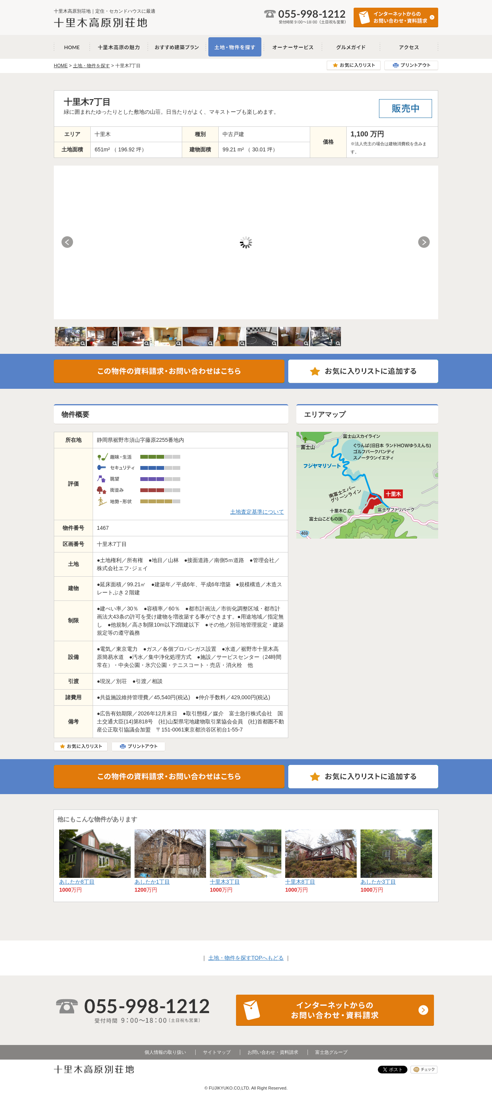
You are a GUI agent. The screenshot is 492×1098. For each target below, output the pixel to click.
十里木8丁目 (300, 882)
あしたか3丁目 (378, 882)
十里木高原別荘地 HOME (72, 47)
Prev (68, 242)
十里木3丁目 (225, 882)
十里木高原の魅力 (119, 47)
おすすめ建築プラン (177, 47)
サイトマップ (217, 1052)
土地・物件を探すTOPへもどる (246, 958)
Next (424, 242)
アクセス (409, 47)
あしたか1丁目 (152, 882)
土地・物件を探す (235, 47)
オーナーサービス (293, 47)
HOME (61, 65)
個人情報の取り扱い (165, 1052)
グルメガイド (351, 47)
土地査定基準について (257, 512)
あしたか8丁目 (77, 882)
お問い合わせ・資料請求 (273, 1052)
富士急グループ (331, 1052)
